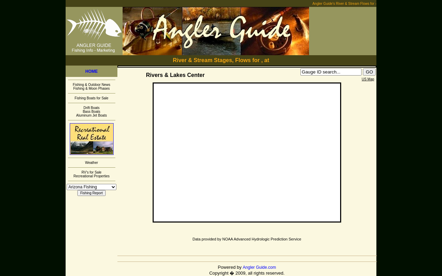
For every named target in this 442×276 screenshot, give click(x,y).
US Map (368, 79)
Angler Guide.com (259, 267)
